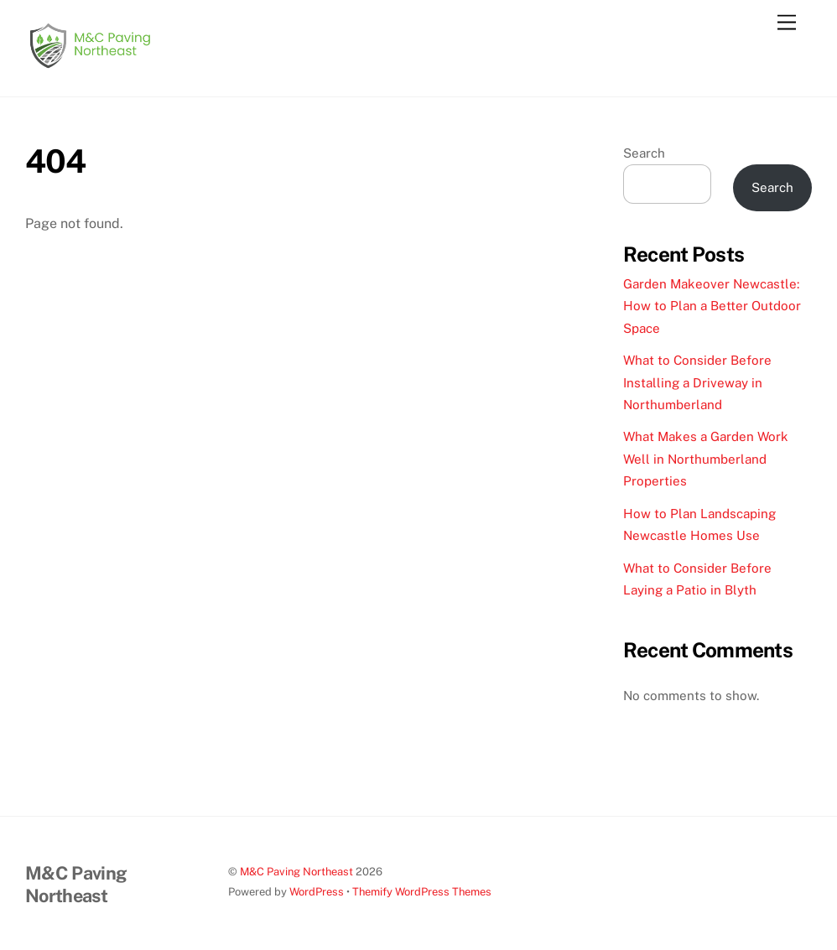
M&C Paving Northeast (296, 871)
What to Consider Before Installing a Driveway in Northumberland (697, 382)
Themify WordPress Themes (421, 891)
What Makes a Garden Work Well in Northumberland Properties (705, 458)
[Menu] (786, 23)
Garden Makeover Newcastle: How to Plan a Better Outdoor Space (712, 306)
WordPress (316, 891)
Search (644, 153)
